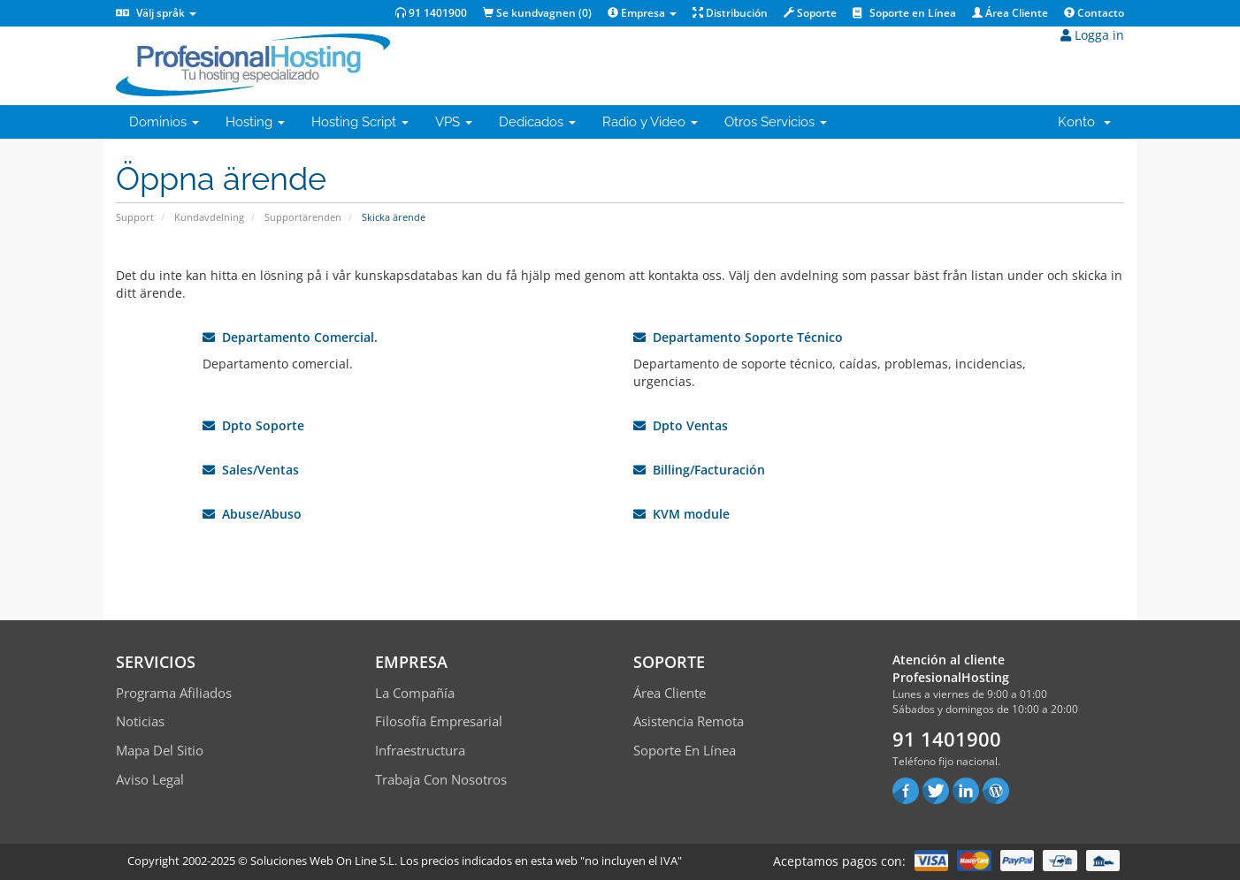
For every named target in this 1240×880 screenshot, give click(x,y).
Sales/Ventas (251, 469)
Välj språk (156, 12)
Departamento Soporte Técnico (738, 337)
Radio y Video (650, 122)
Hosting (255, 122)
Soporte (810, 12)
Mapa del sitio (159, 750)
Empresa (642, 12)
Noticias (140, 721)
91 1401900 (431, 12)
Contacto (1094, 12)
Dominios (164, 122)
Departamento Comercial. (290, 337)
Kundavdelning (209, 217)
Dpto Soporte (253, 425)
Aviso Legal (150, 779)
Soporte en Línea (904, 12)
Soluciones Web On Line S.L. (323, 861)
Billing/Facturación (699, 469)
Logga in (1092, 35)
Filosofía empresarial (438, 721)
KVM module (681, 513)
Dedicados (537, 122)
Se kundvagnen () (537, 12)
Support (135, 217)
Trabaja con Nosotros (441, 779)
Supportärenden (302, 217)
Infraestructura (420, 750)
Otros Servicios (775, 122)
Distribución (730, 12)
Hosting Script (360, 122)
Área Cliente (1010, 12)
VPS (453, 122)
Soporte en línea (684, 750)
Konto (1084, 122)
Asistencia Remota (688, 721)
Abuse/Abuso (252, 513)
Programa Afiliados (174, 693)
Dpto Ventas (680, 425)
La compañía (415, 693)
